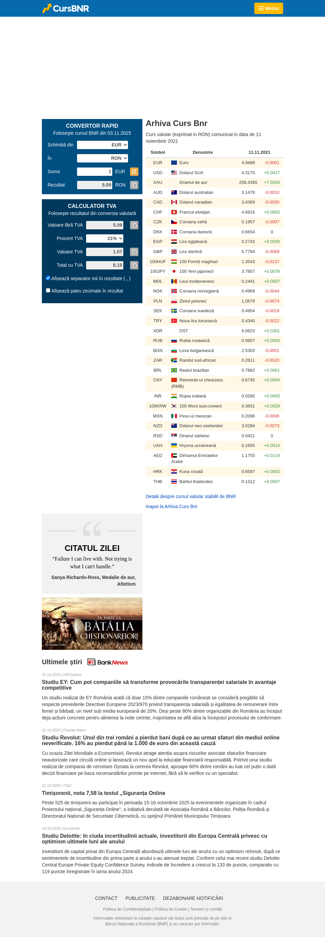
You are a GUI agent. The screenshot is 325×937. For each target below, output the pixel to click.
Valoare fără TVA (65, 225)
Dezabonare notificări (193, 898)
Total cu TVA (70, 265)
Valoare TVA (70, 251)
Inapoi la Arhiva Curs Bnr (172, 506)
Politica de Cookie (171, 909)
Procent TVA (70, 238)
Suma (54, 171)
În (50, 158)
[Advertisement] (128, 67)
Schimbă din (60, 144)
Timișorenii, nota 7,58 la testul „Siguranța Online (104, 793)
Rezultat (56, 185)
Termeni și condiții (206, 909)
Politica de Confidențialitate (127, 909)
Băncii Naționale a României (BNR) (136, 924)
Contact (106, 898)
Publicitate (140, 898)
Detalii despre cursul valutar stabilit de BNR (191, 496)
